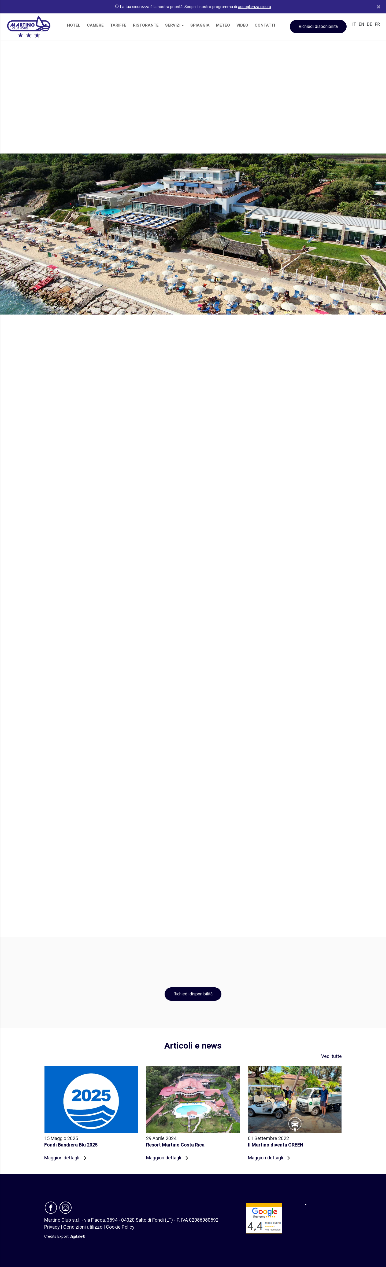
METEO (223, 25)
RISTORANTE (146, 25)
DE (369, 24)
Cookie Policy (120, 1227)
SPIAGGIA (200, 25)
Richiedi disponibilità (318, 26)
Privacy (52, 1227)
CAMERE (95, 25)
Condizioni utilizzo (82, 1227)
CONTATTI (265, 25)
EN (361, 24)
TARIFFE (118, 25)
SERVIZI (174, 25)
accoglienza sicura (254, 6)
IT (354, 24)
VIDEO (242, 25)
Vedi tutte (331, 1056)
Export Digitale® (71, 1236)
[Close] (379, 6)
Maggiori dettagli (65, 1157)
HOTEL (73, 25)
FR (377, 24)
